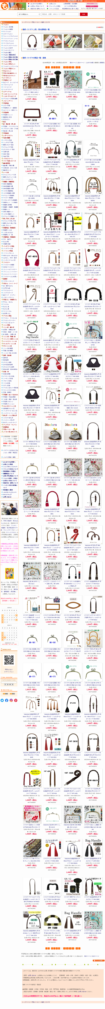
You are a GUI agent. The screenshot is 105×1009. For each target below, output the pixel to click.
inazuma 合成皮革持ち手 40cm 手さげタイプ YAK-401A (72, 511)
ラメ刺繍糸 (14, 202)
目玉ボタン (6, 119)
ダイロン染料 (7, 362)
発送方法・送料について (10, 483)
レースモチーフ (8, 179)
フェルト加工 (7, 52)
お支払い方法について (37, 6)
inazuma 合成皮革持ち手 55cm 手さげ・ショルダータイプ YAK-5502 (52, 716)
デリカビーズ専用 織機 (10, 98)
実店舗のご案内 (8, 490)
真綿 (10, 399)
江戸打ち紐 (6, 288)
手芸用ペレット (8, 115)
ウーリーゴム (7, 311)
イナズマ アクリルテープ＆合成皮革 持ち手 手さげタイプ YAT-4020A (51, 270)
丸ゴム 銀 (6, 309)
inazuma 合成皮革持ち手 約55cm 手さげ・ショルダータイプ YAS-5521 (52, 755)
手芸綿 (5, 397)
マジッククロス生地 (9, 390)
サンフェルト (7, 31)
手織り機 (11, 165)
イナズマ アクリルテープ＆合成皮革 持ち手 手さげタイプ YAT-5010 (72, 755)
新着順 (102, 62)
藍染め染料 (6, 369)
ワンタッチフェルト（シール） (10, 38)
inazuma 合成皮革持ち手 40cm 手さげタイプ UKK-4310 (31, 547)
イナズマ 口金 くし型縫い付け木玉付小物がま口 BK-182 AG (92, 827)
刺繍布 (5, 207)
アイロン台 (13, 318)
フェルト (13, 525)
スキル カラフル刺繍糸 (10, 200)
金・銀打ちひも (8, 286)
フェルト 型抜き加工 (9, 55)
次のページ (81, 62)
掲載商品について (8, 473)
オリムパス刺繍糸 (8, 195)
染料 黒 (5, 357)
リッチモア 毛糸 (8, 142)
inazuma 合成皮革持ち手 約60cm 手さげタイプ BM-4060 (92, 444)
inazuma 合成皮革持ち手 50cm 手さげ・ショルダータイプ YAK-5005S (52, 547)
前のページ (73, 62)
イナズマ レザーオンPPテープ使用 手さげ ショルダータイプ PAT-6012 (92, 617)
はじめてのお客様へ (37, 3)
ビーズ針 (15, 332)
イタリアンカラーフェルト (10, 45)
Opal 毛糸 (6, 156)
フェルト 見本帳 (8, 27)
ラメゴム (6, 304)
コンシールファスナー (10, 269)
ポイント (97, 8)
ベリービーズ (7, 87)
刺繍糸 (3, 527)
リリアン (12, 295)
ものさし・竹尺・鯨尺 (10, 258)
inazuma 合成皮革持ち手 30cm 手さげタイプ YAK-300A (72, 198)
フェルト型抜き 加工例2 (10, 59)
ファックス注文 (54, 8)
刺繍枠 (11, 207)
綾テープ (6, 295)
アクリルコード (8, 290)
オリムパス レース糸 (9, 174)
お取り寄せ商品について (10, 476)
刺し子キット (7, 225)
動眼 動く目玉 (7, 117)
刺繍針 (9, 332)
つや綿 (5, 399)
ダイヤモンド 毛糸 (8, 149)
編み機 (5, 165)
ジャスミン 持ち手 (8, 420)
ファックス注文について (10, 469)
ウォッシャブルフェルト (10, 36)
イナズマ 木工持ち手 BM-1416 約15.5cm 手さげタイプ (72, 306)
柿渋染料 (6, 360)
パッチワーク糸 (8, 248)
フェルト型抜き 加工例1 (10, 57)
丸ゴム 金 (6, 306)
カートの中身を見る (70, 6)
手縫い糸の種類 (8, 350)
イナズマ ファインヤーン (72, 49)
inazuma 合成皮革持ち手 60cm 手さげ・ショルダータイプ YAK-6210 (92, 511)
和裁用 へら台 (7, 230)
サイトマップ (7, 494)
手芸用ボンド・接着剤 (10, 108)
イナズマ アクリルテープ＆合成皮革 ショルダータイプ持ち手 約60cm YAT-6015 (31, 899)
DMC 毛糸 (6, 154)
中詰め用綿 (12, 397)
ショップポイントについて (10, 466)
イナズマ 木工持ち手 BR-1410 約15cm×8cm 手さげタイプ (31, 126)
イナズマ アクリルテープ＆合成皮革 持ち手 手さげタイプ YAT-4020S (72, 270)
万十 (4, 239)
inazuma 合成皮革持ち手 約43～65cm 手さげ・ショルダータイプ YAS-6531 (52, 234)
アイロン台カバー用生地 (10, 387)
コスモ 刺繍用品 (8, 191)
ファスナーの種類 (8, 265)
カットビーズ (14, 82)
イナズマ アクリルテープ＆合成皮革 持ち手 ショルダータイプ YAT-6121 (31, 791)
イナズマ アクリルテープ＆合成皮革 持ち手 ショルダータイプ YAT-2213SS (31, 306)
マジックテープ (8, 530)
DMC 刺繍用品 (7, 184)
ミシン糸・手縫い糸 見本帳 (10, 353)
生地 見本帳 (6, 374)
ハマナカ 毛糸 (7, 140)
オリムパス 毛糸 (8, 147)
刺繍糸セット (6, 202)
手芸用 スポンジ (8, 401)
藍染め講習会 (13, 369)
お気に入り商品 (8, 464)
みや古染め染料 (8, 364)
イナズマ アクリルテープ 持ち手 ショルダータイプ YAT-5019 (51, 306)
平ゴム (5, 302)
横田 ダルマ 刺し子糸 (9, 223)
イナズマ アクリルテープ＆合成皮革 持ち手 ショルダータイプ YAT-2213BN (92, 270)
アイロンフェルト (8, 41)
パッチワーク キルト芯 (10, 410)
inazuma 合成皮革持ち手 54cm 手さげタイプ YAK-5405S (52, 408)
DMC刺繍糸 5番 (8, 186)
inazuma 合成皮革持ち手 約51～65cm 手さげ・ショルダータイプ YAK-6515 (92, 716)
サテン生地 (6, 385)
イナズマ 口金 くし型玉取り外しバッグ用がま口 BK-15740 (92, 342)
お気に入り (52, 3)
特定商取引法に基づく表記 (70, 8)
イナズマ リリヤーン (52, 49)
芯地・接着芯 (7, 392)
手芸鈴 (5, 126)
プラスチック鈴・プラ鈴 (10, 128)
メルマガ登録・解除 (9, 457)
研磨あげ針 (12, 329)
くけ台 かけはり (8, 232)
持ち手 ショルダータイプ (10, 422)
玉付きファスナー (8, 267)
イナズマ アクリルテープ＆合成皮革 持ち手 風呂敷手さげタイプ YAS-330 (51, 162)
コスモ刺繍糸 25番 (9, 193)
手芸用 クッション (8, 404)
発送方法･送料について (38, 8)
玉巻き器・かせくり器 (10, 168)
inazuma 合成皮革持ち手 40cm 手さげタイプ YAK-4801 (52, 511)
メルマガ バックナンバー (10, 492)
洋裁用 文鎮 (6, 244)
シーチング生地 (8, 378)
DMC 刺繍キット (8, 211)
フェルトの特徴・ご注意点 (10, 478)
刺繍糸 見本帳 (7, 205)
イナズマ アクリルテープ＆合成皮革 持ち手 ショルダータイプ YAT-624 (51, 791)
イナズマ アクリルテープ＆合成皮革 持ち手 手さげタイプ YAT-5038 (92, 234)
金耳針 (5, 329)
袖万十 (9, 239)
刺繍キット (6, 209)
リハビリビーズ (8, 89)
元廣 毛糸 (6, 151)
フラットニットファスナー (10, 271)
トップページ (26, 22)
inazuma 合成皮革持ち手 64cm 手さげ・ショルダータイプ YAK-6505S (31, 716)
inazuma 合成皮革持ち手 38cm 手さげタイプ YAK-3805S (92, 198)
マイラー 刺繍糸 (8, 197)
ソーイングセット (8, 253)
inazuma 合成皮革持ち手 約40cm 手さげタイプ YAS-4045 (31, 755)
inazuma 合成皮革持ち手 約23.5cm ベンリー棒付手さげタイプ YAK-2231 (31, 933)
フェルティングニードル (10, 66)
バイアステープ (8, 293)
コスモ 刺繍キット (8, 214)
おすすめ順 (90, 62)
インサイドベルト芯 (9, 260)
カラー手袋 (6, 105)
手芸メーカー (36, 22)
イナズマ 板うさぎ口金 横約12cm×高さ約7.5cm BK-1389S (92, 162)
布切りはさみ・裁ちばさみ (10, 255)
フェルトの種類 (8, 29)
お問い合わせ (7, 497)
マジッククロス (11, 532)
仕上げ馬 (6, 241)
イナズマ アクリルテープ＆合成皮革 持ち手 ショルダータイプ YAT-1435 (72, 791)
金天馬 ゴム (6, 313)
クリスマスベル (13, 126)
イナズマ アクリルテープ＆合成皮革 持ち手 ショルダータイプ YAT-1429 (72, 547)
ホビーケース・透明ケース (10, 110)
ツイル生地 (6, 383)
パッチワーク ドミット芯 (10, 413)
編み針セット (7, 170)
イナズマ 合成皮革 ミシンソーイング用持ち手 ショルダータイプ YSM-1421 (31, 617)
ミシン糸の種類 (8, 348)
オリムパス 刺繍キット (10, 216)
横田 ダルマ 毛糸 (8, 145)
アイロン (6, 318)
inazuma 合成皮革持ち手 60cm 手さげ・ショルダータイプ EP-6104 (72, 716)
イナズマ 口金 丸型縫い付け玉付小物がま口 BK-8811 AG (72, 126)
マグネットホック (8, 281)
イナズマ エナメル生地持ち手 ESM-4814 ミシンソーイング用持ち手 (72, 584)
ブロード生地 (7, 381)
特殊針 (5, 332)
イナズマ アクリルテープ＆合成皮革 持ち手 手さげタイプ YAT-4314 (92, 755)
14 (73, 67)
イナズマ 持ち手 (8, 418)
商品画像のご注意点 (9, 471)
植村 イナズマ (45, 22)
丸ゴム (11, 302)
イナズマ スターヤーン (93, 49)
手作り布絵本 (7, 521)
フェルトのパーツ (8, 50)
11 (64, 67)
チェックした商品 (54, 6)
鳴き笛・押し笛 (8, 131)
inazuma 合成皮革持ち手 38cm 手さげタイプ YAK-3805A (31, 234)
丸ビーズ (6, 82)
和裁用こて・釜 (8, 234)
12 (67, 67)
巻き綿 (15, 399)
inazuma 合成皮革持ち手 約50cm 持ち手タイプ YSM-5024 (52, 198)
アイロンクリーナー (9, 320)
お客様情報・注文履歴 (70, 3)
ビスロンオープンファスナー (10, 274)
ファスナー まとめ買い (10, 276)
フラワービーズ (8, 85)
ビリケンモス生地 (8, 376)
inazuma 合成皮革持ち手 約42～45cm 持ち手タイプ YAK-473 (72, 234)
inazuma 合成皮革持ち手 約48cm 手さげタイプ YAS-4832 (31, 162)
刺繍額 (16, 207)
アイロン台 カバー (8, 322)
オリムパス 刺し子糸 (9, 221)
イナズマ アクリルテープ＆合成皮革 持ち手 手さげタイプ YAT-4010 (31, 270)
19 (76, 67)
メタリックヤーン (8, 297)
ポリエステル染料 (8, 367)
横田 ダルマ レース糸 (9, 177)
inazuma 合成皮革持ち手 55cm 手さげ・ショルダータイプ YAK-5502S (72, 861)
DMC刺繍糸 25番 (8, 188)
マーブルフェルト (8, 43)
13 (70, 67)
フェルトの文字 (8, 48)
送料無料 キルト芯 (8, 408)
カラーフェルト (8, 34)
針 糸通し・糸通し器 (9, 334)
